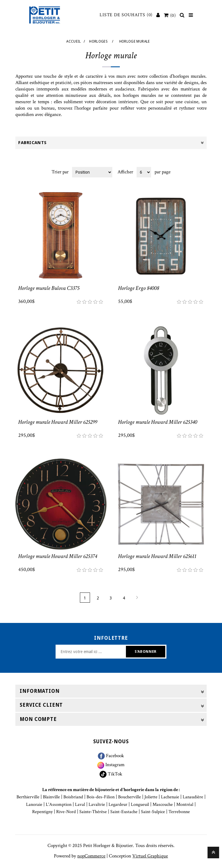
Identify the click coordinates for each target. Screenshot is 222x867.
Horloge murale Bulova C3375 (48, 288)
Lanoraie (34, 804)
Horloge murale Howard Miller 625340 (157, 422)
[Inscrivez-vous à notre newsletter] (91, 651)
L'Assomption (58, 804)
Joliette (150, 797)
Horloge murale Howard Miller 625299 (57, 422)
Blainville (51, 797)
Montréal (184, 804)
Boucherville (129, 797)
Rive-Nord (66, 812)
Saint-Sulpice (153, 812)
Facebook (111, 756)
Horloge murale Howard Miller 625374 (57, 556)
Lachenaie (170, 797)
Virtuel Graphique (150, 856)
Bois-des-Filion (101, 797)
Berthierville (27, 797)
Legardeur (118, 804)
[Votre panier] (170, 15)
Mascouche (163, 804)
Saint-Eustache (123, 812)
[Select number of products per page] (144, 172)
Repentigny (42, 812)
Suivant (137, 597)
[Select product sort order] (92, 172)
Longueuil (140, 804)
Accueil (73, 41)
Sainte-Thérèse (93, 812)
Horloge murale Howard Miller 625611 (157, 556)
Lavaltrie (97, 804)
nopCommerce (91, 856)
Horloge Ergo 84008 (138, 288)
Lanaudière (193, 797)
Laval (80, 804)
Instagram (110, 764)
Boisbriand (73, 797)
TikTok (111, 774)
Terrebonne (179, 812)
